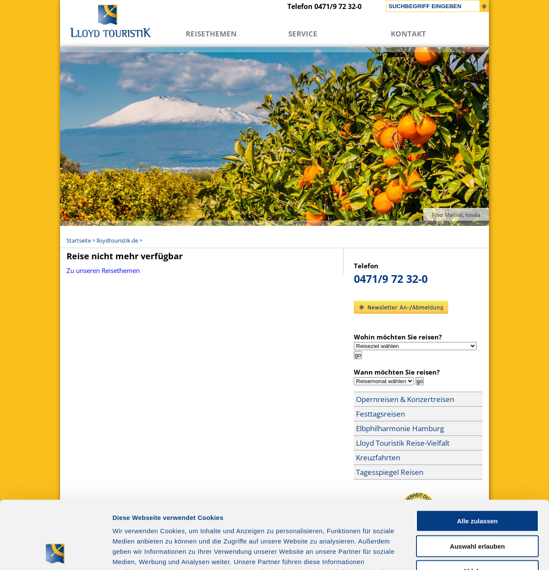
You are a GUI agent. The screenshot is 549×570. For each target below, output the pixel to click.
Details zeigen (456, 553)
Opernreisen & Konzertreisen (405, 399)
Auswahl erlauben (477, 482)
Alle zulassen (477, 457)
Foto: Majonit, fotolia (456, 215)
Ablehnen (477, 507)
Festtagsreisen (380, 414)
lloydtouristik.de (117, 240)
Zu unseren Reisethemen (103, 270)
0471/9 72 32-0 (391, 278)
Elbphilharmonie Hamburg (400, 428)
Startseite (78, 240)
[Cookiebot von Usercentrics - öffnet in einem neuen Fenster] (55, 553)
